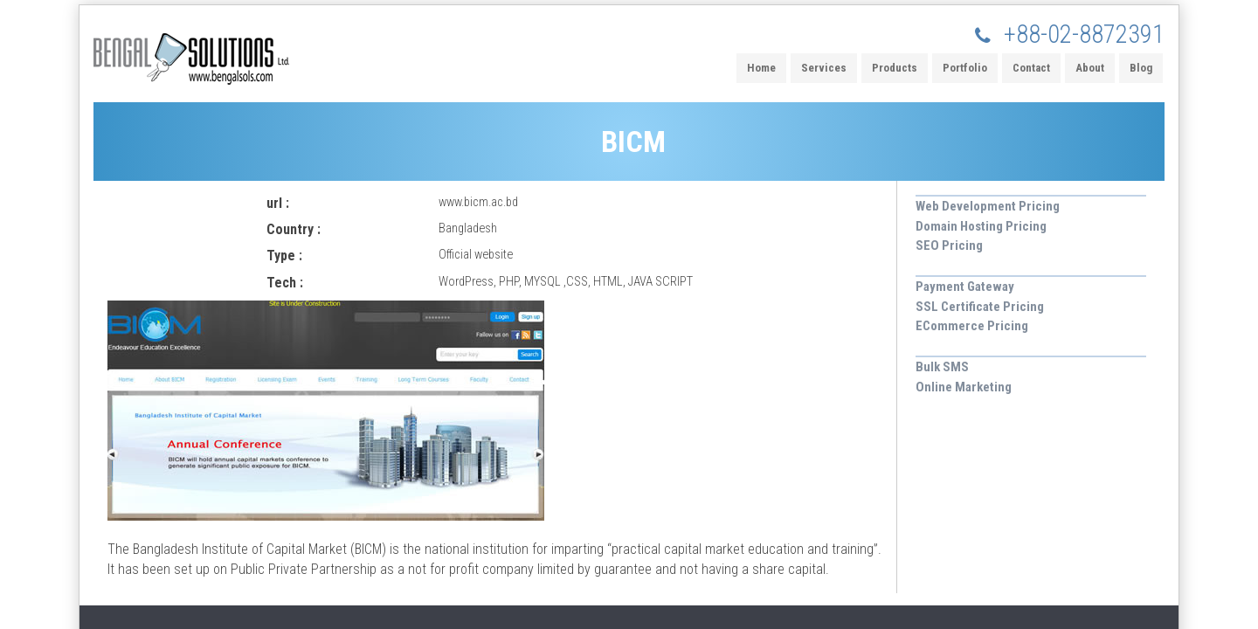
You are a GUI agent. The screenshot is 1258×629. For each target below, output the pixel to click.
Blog (1141, 67)
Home (761, 67)
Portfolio (965, 67)
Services (824, 67)
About (1089, 67)
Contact (1031, 67)
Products (894, 67)
